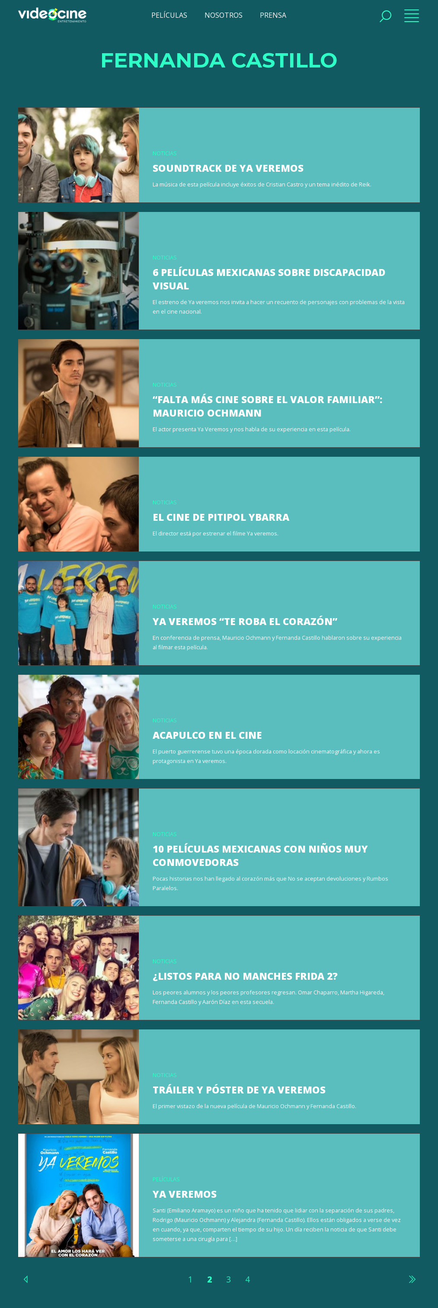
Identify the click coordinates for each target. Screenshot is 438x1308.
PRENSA (273, 15)
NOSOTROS (224, 15)
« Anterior (26, 1279)
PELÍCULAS (169, 15)
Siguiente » (411, 1279)
